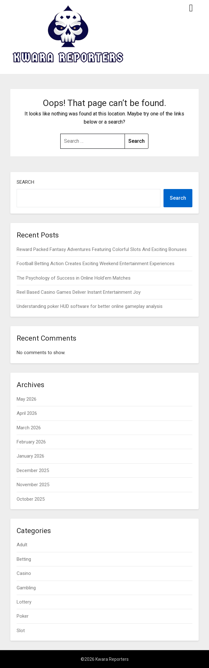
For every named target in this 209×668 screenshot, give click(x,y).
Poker (23, 616)
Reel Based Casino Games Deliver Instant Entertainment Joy (79, 292)
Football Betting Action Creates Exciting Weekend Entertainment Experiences (95, 263)
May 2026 (26, 399)
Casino (24, 573)
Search (25, 182)
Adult (22, 545)
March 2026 (29, 428)
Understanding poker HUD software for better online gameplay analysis (90, 306)
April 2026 (27, 413)
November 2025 (33, 484)
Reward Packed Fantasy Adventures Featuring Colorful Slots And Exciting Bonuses (102, 249)
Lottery (24, 602)
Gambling (26, 588)
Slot (21, 630)
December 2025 (33, 470)
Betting (24, 559)
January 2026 (30, 456)
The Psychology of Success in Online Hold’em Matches (74, 278)
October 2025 (31, 499)
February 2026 (31, 442)
